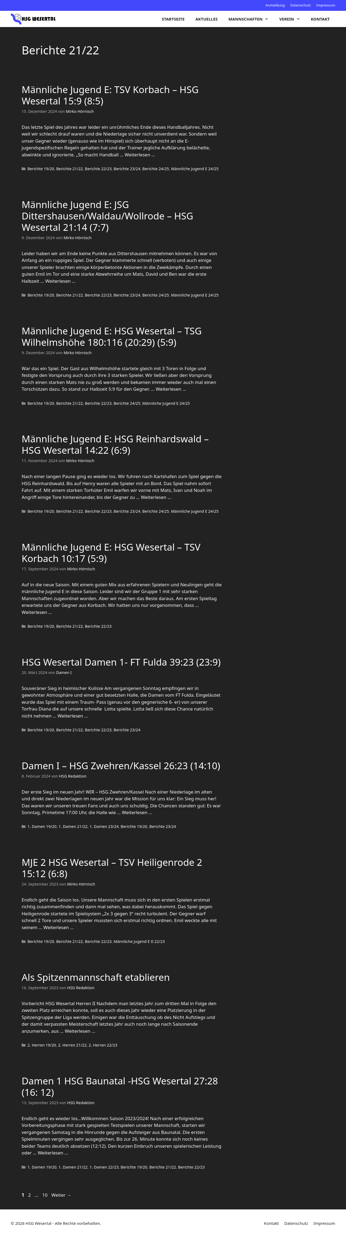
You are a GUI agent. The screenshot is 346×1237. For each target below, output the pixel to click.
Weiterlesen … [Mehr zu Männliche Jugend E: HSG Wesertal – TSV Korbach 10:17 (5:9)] (37, 612)
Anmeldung (275, 5)
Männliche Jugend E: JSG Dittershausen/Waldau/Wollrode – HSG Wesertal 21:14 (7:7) (107, 215)
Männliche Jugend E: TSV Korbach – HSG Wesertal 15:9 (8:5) (110, 95)
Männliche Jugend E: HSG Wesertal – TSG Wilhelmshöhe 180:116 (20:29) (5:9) (112, 336)
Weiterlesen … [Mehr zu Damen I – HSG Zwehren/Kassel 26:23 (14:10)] (137, 812)
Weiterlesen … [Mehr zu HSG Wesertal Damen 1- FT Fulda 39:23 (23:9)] (73, 716)
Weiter (61, 1195)
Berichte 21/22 (69, 168)
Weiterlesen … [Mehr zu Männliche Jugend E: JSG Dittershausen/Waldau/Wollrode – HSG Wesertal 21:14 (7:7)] (60, 281)
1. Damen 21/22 (73, 826)
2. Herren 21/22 (72, 1045)
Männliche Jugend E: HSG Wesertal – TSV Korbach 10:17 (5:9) (111, 553)
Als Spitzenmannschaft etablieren (96, 977)
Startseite (173, 19)
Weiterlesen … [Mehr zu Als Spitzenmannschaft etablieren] (80, 1031)
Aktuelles (206, 19)
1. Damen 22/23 (103, 1167)
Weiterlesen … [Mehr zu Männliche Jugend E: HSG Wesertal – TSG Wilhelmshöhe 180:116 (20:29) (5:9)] (171, 389)
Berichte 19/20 (41, 168)
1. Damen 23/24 (103, 826)
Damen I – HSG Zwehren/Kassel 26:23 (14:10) (121, 765)
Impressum (325, 5)
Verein (292, 19)
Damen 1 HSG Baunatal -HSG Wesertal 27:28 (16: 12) (120, 1086)
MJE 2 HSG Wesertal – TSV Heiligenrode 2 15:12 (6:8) (112, 868)
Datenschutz (300, 5)
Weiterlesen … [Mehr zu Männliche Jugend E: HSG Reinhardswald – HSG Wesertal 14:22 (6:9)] (156, 497)
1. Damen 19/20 (42, 826)
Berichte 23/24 (127, 168)
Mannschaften (251, 19)
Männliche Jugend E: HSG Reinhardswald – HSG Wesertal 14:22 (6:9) (115, 444)
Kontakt (320, 19)
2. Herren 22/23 (103, 1045)
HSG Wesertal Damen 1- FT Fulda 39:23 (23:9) (121, 662)
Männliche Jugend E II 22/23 (139, 941)
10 (45, 1195)
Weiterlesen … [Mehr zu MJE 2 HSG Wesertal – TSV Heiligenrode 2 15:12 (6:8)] (58, 927)
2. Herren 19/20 (42, 1045)
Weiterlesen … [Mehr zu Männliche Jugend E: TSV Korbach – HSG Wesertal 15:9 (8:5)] (140, 155)
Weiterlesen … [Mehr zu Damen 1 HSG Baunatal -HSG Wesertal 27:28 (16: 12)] (53, 1153)
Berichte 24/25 (155, 168)
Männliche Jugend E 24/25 (195, 168)
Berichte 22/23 (98, 168)
